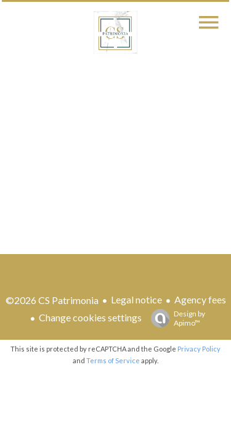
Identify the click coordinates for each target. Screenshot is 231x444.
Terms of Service (113, 360)
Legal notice (136, 299)
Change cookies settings (90, 317)
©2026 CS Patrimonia (52, 300)
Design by (175, 318)
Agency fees (200, 299)
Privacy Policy (199, 349)
